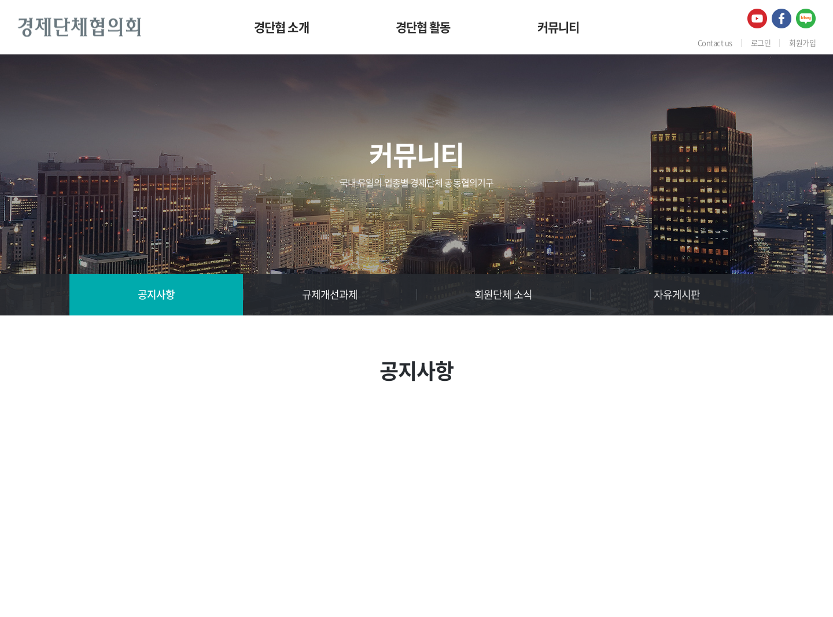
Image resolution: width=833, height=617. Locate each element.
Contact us (715, 42)
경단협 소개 (281, 27)
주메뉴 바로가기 (0, 0)
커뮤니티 (558, 27)
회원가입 (802, 42)
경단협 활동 (423, 27)
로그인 (761, 42)
